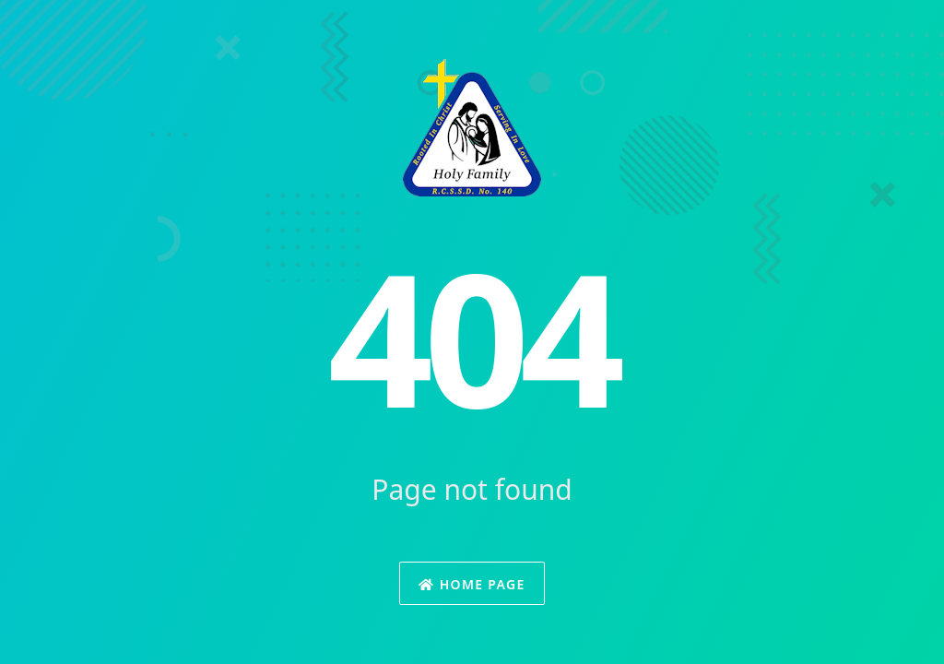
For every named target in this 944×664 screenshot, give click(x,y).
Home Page (472, 584)
